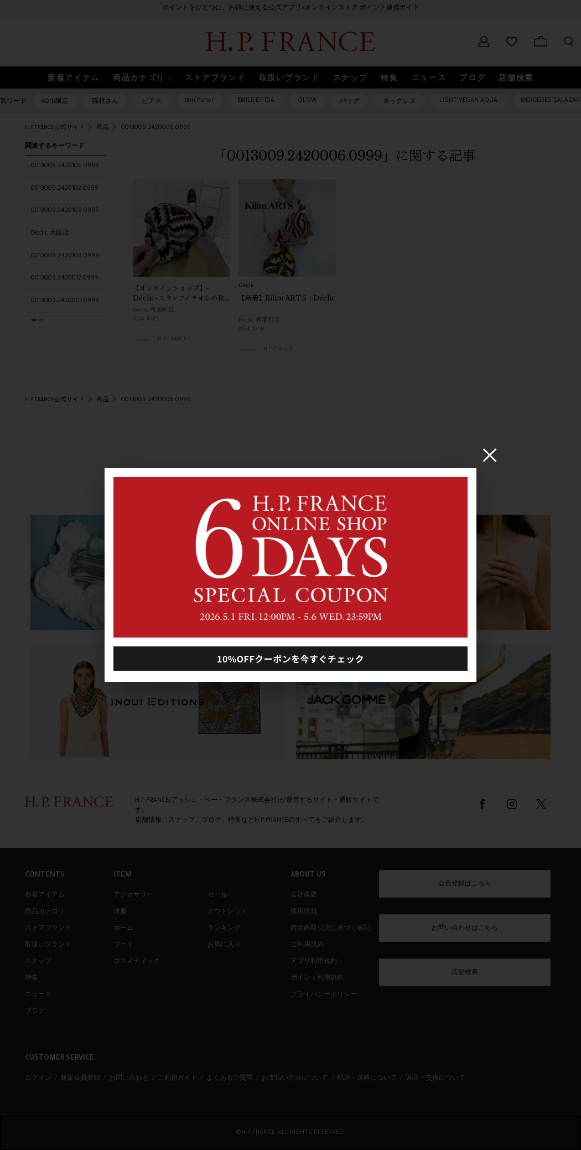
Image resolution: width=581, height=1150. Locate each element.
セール (217, 895)
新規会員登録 (80, 1078)
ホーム (123, 928)
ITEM (122, 875)
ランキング (224, 928)
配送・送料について (367, 1078)
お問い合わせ (129, 1078)
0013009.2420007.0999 (65, 301)
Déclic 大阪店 (50, 233)
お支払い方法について (295, 1078)
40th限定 (55, 102)
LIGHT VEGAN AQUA (468, 100)
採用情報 (303, 912)
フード (123, 945)
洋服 (120, 912)
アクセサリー (133, 895)
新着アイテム (45, 895)
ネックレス (399, 102)
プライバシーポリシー (323, 995)
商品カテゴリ (45, 912)
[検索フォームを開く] (568, 41)
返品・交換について (435, 1078)
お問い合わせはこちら (465, 928)
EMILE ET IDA (255, 100)
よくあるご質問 (229, 1078)
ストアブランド (48, 928)
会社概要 (303, 895)
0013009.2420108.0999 (65, 256)
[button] (142, 77)
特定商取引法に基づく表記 (330, 928)
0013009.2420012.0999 (64, 278)
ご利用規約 (307, 945)
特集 (31, 978)
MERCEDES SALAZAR (550, 100)
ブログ (35, 1011)
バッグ (350, 102)
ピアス (152, 102)
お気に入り (224, 945)
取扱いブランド (48, 945)
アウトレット (227, 912)
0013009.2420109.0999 (65, 211)
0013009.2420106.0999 (65, 166)
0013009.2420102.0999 (64, 188)
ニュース (38, 995)
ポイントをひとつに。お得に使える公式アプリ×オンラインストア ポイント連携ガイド (290, 8)
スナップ (38, 962)
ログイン (38, 1078)
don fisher (199, 100)
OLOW (307, 100)
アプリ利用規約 (313, 962)
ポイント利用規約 (317, 978)
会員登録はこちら (464, 884)
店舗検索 (465, 973)
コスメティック (136, 962)
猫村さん (105, 102)
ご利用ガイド (178, 1078)
